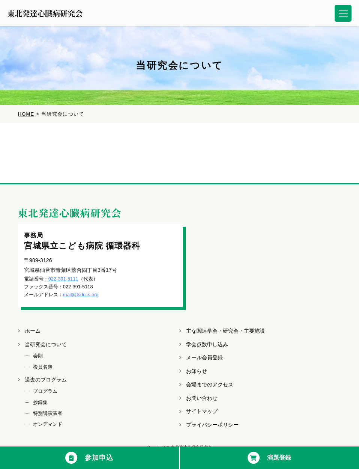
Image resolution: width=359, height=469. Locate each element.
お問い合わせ (202, 398)
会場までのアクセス (209, 385)
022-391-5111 (63, 279)
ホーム (33, 331)
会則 (38, 356)
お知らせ (196, 371)
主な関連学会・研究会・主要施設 (225, 331)
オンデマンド (47, 424)
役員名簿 (43, 367)
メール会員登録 (204, 357)
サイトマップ (202, 411)
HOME (26, 114)
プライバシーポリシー (212, 425)
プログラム (45, 391)
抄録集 (40, 402)
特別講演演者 (47, 413)
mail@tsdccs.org (81, 294)
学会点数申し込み (207, 344)
